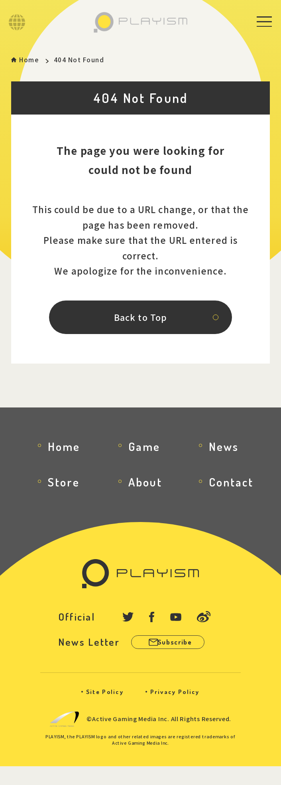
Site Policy (100, 710)
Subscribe (185, 658)
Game (144, 459)
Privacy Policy (179, 710)
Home (33, 60)
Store (64, 495)
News (224, 459)
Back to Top (140, 326)
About (145, 495)
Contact (231, 495)
